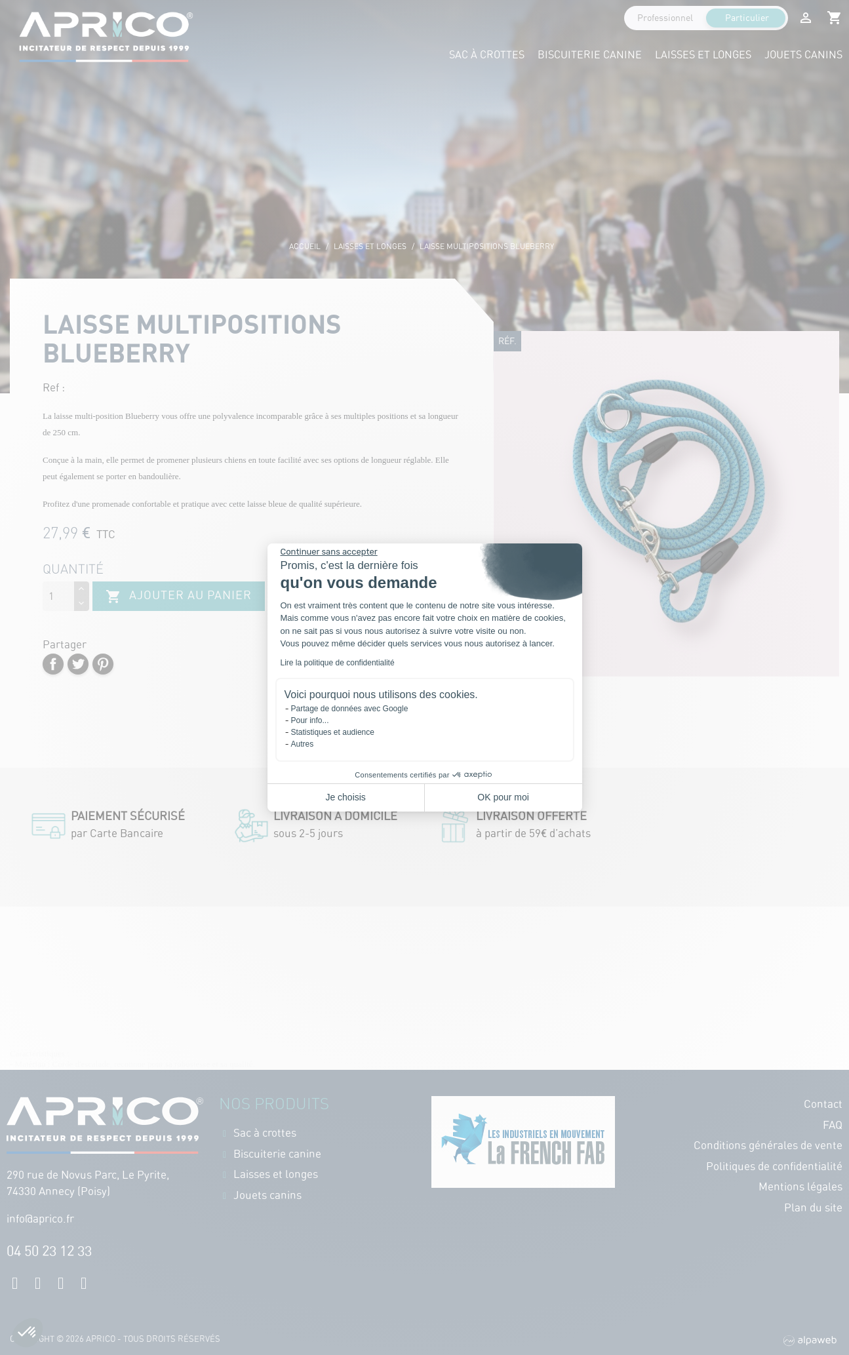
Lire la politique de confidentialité (338, 662)
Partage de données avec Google (349, 708)
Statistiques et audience (332, 732)
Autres (302, 744)
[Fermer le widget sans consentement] (329, 552)
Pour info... (310, 720)
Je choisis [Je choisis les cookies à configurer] (345, 797)
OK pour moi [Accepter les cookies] (503, 797)
